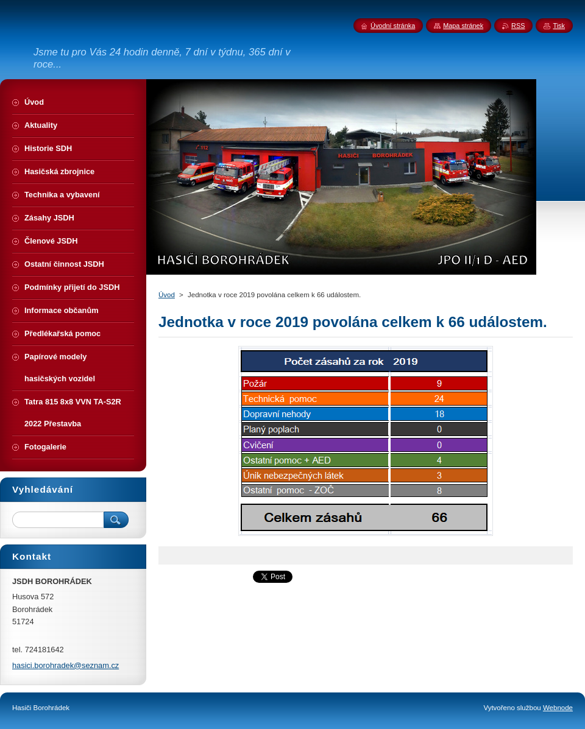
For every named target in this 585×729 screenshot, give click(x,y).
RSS (518, 25)
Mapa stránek (463, 25)
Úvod (166, 294)
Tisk (559, 25)
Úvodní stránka (392, 25)
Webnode (558, 707)
